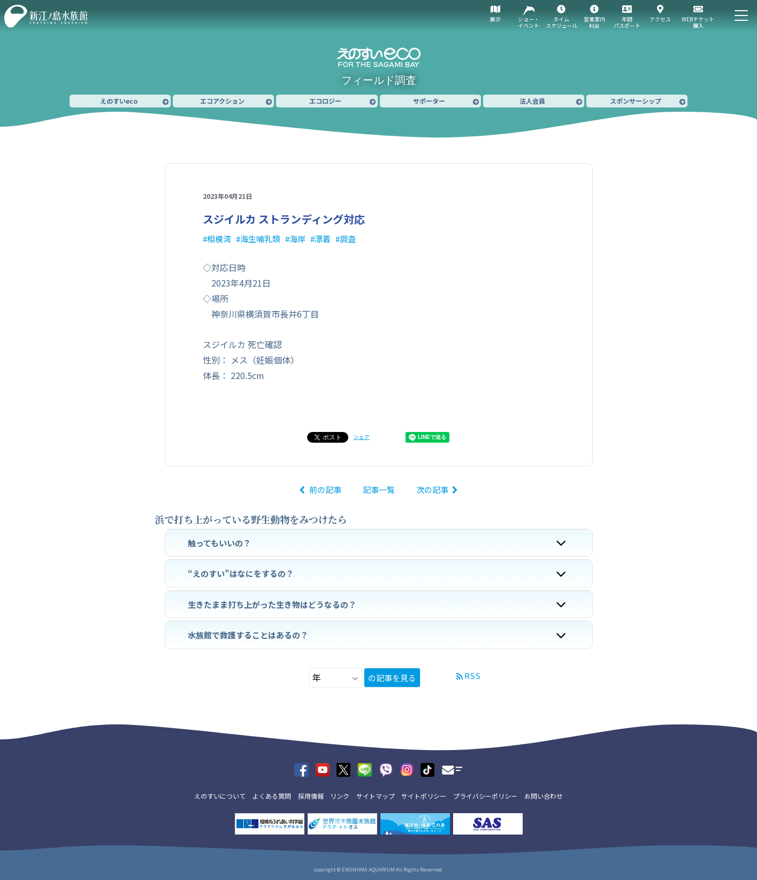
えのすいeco (118, 100)
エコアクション (222, 100)
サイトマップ (375, 795)
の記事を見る (392, 677)
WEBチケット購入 (698, 22)
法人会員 (532, 100)
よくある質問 (272, 795)
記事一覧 (379, 489)
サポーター (429, 100)
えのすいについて (220, 795)
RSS (472, 675)
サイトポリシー (423, 795)
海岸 (297, 238)
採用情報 (311, 795)
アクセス (660, 19)
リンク (339, 795)
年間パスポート (627, 22)
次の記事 (432, 489)
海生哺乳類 (260, 238)
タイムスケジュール (561, 22)
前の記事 (325, 489)
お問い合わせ (543, 795)
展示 (495, 19)
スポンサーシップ (635, 100)
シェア (362, 437)
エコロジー (325, 100)
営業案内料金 (594, 22)
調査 (348, 238)
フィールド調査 (378, 80)
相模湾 (219, 238)
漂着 (323, 238)
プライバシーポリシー (485, 795)
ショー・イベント (528, 22)
